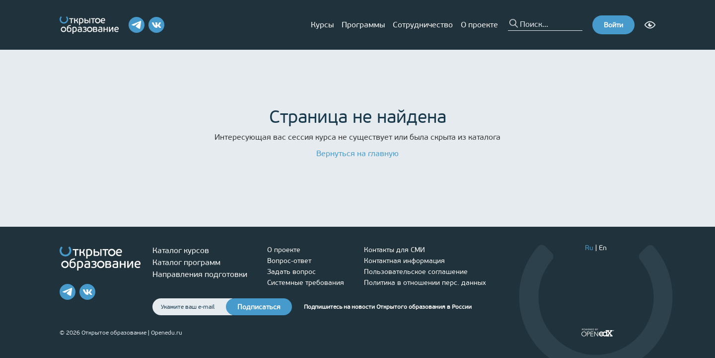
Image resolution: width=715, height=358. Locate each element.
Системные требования (305, 282)
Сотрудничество (423, 24)
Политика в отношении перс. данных (425, 282)
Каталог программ (186, 262)
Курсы (322, 24)
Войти (613, 25)
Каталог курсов (180, 250)
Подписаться (259, 307)
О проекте (479, 24)
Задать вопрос (291, 272)
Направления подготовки (199, 274)
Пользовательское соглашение (416, 272)
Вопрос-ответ (289, 261)
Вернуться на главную (357, 153)
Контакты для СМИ (394, 250)
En (603, 248)
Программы (363, 24)
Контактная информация (404, 261)
